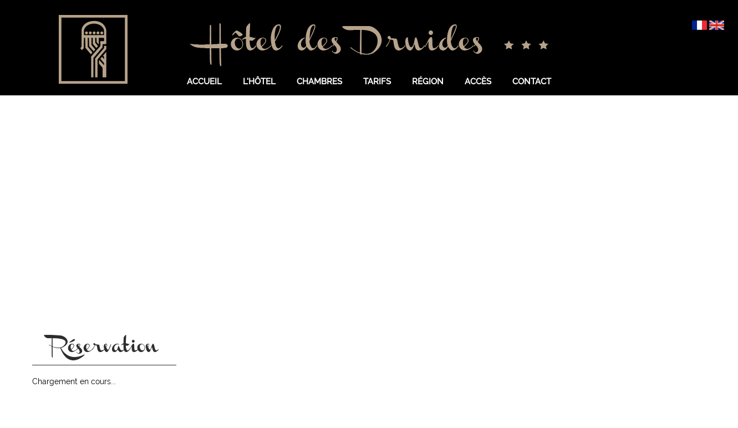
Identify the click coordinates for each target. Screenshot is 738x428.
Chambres (319, 81)
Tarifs (377, 81)
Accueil (204, 81)
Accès (478, 81)
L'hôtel (259, 81)
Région (428, 81)
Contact (531, 81)
